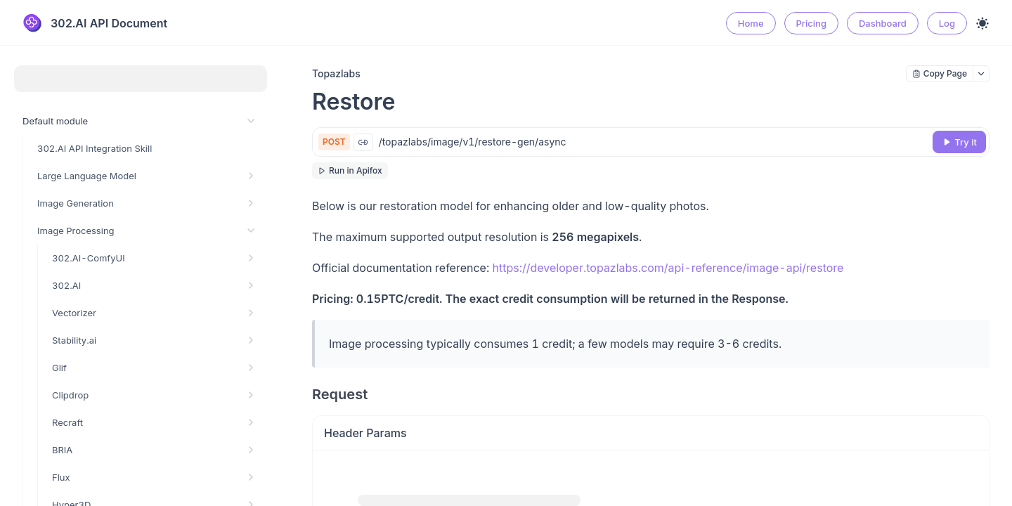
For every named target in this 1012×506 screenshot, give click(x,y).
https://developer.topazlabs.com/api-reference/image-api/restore (668, 268)
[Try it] (959, 142)
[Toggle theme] (982, 23)
